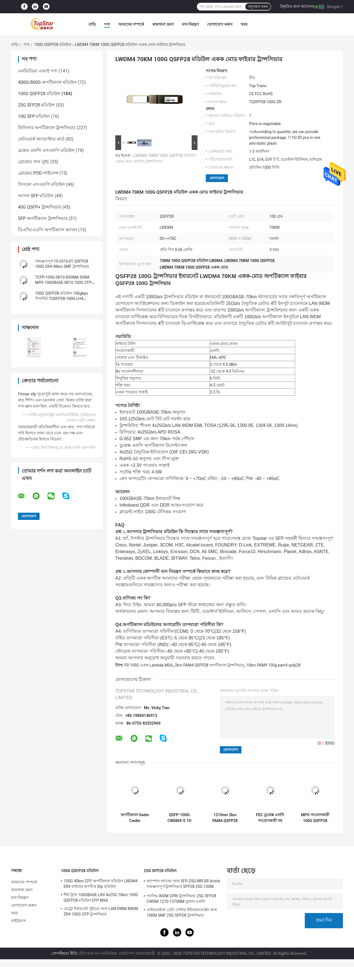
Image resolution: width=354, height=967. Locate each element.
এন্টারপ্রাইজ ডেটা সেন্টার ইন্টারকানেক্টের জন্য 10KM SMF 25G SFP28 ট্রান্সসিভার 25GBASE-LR (182, 913)
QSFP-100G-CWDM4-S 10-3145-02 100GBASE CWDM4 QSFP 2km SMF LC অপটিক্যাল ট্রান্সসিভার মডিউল (179, 818)
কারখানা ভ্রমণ (162, 24)
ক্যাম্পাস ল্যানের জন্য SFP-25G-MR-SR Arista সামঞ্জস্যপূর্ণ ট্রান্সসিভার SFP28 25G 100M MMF (183, 884)
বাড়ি (92, 24)
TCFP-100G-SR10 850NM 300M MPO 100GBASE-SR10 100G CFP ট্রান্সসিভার (63, 282)
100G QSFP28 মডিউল (52, 44)
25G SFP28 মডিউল (36, 105)
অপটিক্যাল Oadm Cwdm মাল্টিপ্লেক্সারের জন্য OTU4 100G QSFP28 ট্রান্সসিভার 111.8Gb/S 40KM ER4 (135, 818)
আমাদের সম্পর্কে (131, 24)
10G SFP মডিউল (34, 116)
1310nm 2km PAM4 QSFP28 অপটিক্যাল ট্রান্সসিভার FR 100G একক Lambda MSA (225, 818)
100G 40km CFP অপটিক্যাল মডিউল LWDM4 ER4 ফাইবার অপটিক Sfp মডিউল (101, 884)
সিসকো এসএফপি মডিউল (41, 184)
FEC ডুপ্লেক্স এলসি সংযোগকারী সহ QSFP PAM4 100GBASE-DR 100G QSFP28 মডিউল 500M (270, 818)
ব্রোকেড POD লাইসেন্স (38, 173)
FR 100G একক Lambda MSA (148, 665)
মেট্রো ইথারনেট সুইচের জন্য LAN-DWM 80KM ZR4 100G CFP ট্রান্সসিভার (101, 911)
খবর (244, 24)
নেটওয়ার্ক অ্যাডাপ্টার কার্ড (41, 139)
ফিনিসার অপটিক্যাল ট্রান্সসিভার (47, 127)
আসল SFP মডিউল (35, 195)
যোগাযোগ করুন (219, 24)
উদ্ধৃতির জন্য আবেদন (296, 6)
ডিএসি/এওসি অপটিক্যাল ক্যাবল (47, 229)
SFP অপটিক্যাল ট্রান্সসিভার (42, 218)
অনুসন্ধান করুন (258, 7)
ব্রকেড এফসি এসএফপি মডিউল (46, 150)
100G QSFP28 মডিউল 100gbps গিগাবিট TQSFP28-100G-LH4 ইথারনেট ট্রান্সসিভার (61, 298)
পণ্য (107, 24)
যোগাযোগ (216, 178)
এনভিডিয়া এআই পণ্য (38, 71)
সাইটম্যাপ (18, 921)
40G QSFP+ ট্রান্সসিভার (39, 207)
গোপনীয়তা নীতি (64, 953)
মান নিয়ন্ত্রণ (190, 24)
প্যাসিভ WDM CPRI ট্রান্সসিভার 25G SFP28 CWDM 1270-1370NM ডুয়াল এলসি (181, 899)
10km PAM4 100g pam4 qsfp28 (273, 665)
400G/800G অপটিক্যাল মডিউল (47, 82)
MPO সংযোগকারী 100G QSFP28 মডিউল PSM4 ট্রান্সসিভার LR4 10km (315, 818)
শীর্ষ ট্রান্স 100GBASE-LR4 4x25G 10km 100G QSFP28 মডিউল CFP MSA (101, 898)
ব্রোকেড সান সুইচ (33, 161)
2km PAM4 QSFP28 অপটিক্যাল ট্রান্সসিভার (209, 665)
